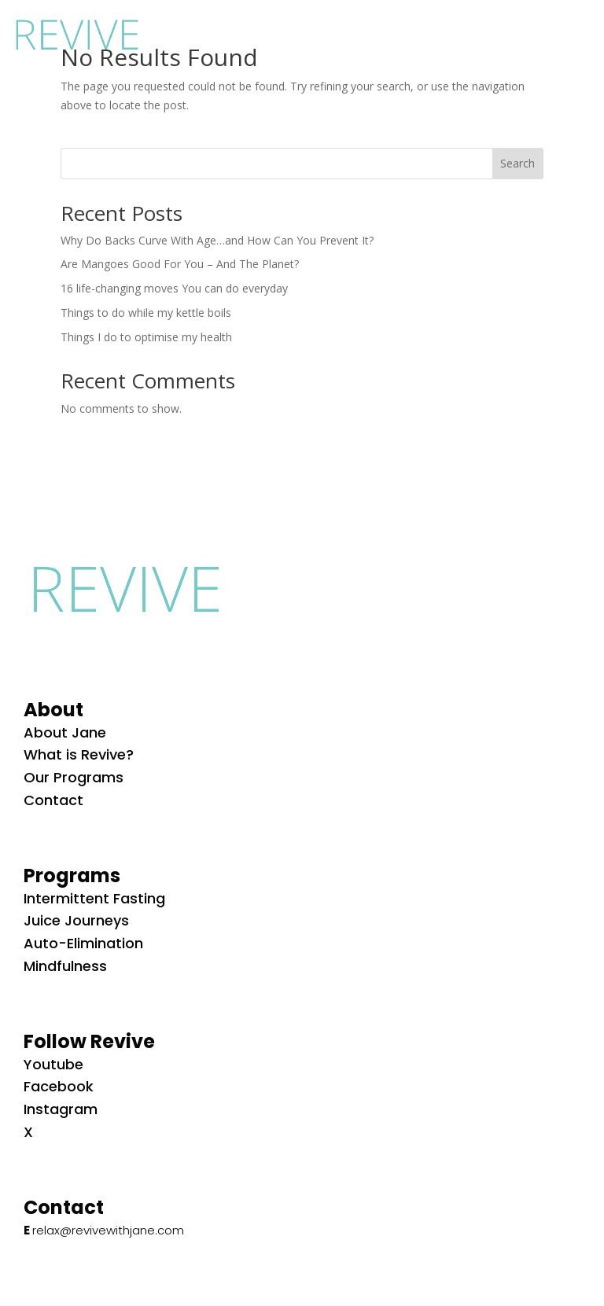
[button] (574, 31)
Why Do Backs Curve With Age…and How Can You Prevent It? (217, 240)
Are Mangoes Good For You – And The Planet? (180, 263)
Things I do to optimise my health (146, 336)
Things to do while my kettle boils (146, 312)
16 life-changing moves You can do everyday (174, 288)
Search (517, 163)
